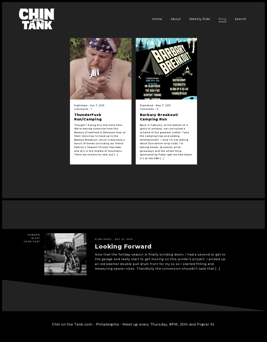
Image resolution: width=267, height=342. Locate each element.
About (176, 19)
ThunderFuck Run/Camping (88, 117)
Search (240, 19)
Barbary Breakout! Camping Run (159, 117)
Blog (222, 19)
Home (157, 19)
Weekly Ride (199, 19)
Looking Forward (123, 246)
